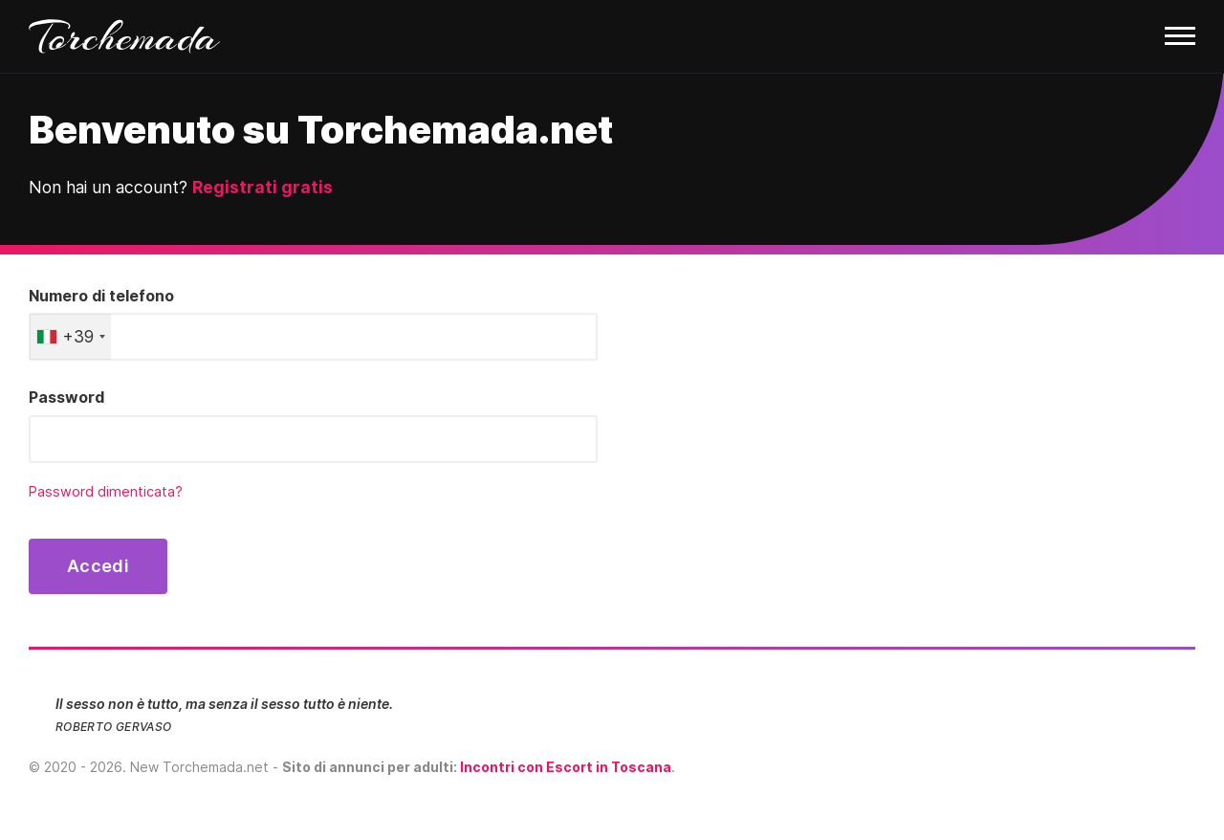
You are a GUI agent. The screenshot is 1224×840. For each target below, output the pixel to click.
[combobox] (70, 337)
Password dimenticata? (106, 491)
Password (66, 397)
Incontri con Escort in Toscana (565, 767)
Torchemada (124, 36)
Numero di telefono (101, 295)
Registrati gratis (262, 187)
